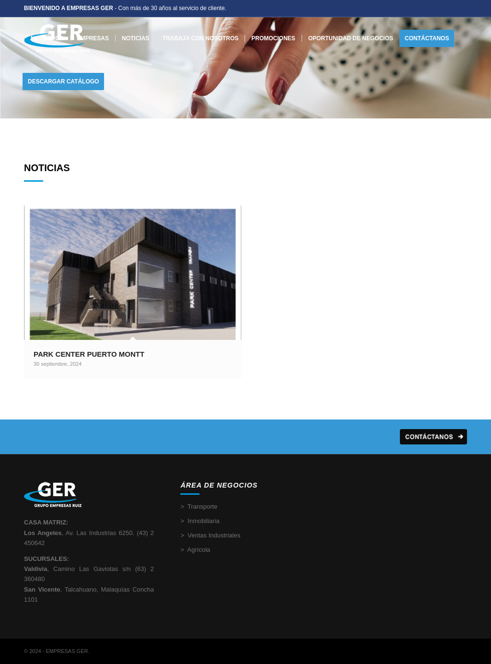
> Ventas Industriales (210, 535)
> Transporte (198, 506)
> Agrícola (195, 549)
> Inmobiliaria (199, 520)
